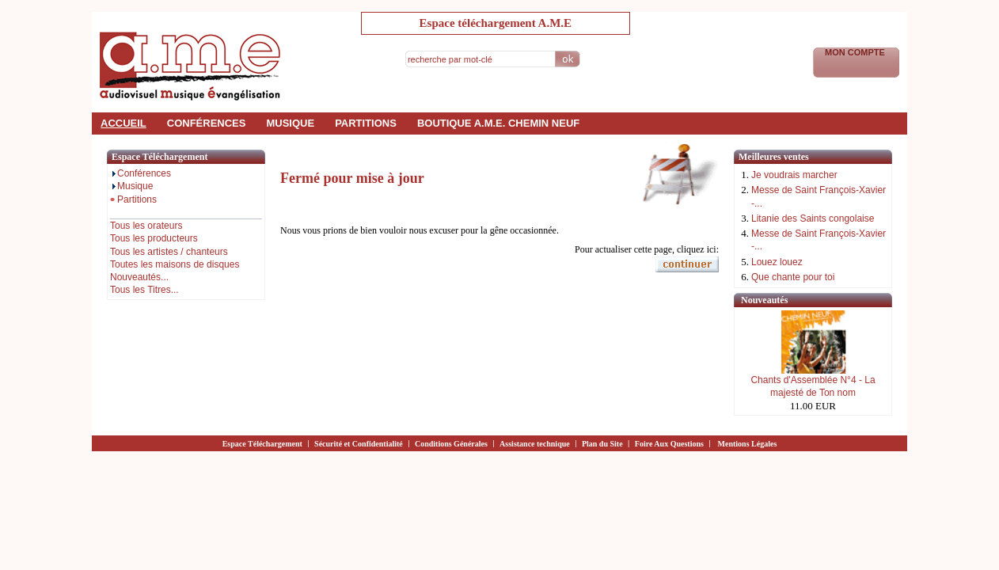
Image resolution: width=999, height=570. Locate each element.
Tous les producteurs (154, 238)
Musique (131, 186)
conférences (206, 123)
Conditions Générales (451, 443)
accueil (123, 123)
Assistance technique (535, 443)
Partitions (133, 199)
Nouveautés (764, 300)
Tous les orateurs (146, 225)
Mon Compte (856, 52)
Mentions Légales (747, 443)
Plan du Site (602, 443)
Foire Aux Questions (669, 443)
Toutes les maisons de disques (174, 264)
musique (290, 123)
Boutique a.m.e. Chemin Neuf (498, 123)
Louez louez (777, 262)
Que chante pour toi (792, 277)
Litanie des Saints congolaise (812, 218)
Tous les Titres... (144, 289)
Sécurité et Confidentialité (358, 443)
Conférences (140, 173)
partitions (366, 123)
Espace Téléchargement (262, 443)
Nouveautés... (139, 277)
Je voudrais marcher (794, 174)
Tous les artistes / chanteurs (169, 251)
